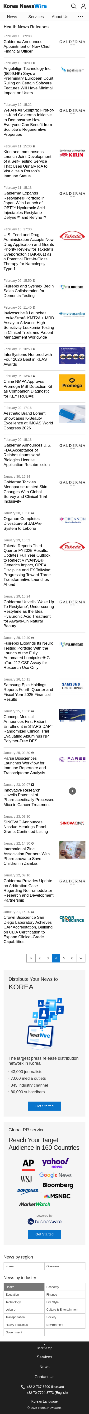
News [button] (12, 17)
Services (44, 1357)
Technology (13, 1302)
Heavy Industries (17, 1325)
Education (12, 1294)
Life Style (53, 1302)
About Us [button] (60, 17)
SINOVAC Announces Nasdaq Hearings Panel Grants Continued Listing (26, 827)
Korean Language (44, 1401)
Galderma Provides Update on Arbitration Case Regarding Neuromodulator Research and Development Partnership (29, 891)
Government (14, 1332)
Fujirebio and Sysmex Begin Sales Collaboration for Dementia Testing (29, 291)
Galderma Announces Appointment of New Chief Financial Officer (27, 46)
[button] (74, 6)
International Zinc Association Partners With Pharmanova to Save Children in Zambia (27, 856)
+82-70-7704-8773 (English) (47, 1392)
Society (51, 1317)
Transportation (15, 1317)
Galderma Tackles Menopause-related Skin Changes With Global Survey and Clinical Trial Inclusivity (25, 492)
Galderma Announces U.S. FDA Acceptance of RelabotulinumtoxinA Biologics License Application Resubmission (27, 455)
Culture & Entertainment (62, 1309)
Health (10, 1287)
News (44, 1367)
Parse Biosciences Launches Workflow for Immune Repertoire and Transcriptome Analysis (25, 765)
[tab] (44, 1357)
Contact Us (44, 1377)
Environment (55, 1325)
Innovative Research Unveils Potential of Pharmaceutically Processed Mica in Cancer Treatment (29, 797)
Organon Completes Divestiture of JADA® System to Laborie (23, 523)
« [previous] (31, 958)
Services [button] (36, 17)
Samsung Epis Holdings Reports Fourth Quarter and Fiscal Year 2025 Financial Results (28, 692)
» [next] (81, 958)
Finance (52, 1294)
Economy (53, 1287)
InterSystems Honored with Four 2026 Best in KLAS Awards (28, 359)
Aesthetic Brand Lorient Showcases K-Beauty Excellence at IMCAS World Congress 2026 (28, 420)
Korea (10, 1266)
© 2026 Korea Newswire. (45, 1407)
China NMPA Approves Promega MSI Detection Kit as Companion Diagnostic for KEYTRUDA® (28, 388)
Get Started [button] (44, 1106)
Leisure (10, 1309)
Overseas (53, 1266)
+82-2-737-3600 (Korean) (45, 1387)
